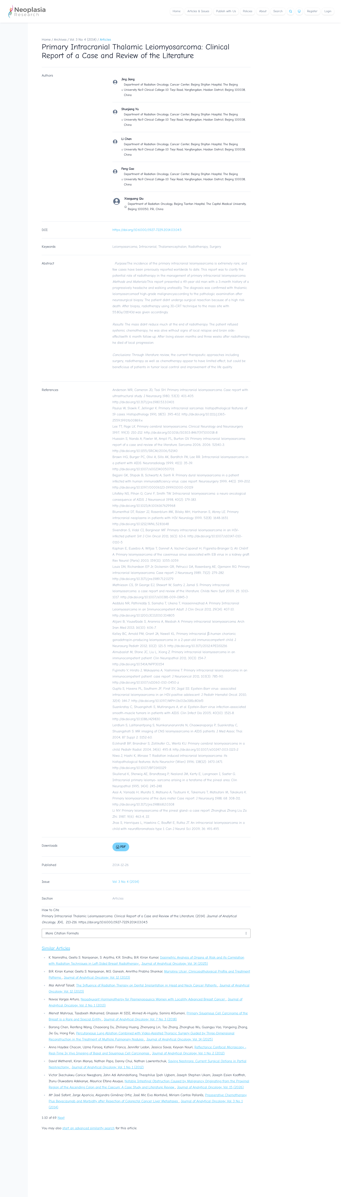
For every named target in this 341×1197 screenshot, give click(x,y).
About (262, 11)
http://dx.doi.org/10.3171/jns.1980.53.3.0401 (143, 402)
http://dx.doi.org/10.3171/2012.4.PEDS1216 (197, 646)
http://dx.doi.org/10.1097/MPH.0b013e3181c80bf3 (167, 701)
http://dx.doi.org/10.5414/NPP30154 (138, 664)
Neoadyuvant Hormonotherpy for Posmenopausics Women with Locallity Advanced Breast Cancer (153, 999)
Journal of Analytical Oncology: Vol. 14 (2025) (174, 964)
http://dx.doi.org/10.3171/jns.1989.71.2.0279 (143, 579)
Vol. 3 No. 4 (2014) (83, 40)
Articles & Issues (198, 11)
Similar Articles (56, 948)
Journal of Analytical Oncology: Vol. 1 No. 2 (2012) (188, 1053)
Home (177, 11)
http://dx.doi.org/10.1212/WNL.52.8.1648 (140, 524)
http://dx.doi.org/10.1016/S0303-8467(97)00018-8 (180, 433)
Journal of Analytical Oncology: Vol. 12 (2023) (97, 978)
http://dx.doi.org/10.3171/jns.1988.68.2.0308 (143, 804)
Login (327, 11)
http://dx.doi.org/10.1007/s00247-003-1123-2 (205, 750)
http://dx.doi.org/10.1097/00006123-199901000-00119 (152, 487)
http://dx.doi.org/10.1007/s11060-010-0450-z (145, 682)
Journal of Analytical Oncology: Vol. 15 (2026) (210, 1087)
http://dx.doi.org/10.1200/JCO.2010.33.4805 (143, 615)
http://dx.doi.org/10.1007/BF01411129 (139, 768)
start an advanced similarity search (88, 1128)
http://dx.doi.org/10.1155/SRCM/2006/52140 (145, 451)
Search (278, 11)
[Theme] (299, 11)
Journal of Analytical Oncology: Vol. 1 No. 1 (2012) (108, 1067)
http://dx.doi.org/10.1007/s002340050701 (143, 469)
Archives (60, 40)
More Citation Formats (62, 933)
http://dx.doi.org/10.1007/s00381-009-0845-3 (154, 597)
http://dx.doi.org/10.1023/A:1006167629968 (143, 506)
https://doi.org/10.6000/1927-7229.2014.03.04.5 (147, 230)
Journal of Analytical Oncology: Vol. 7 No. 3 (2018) (140, 1019)
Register (312, 11)
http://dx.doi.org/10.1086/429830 (136, 719)
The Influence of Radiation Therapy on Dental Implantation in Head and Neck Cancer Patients (147, 985)
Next (61, 1118)
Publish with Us (226, 11)
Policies (247, 11)
